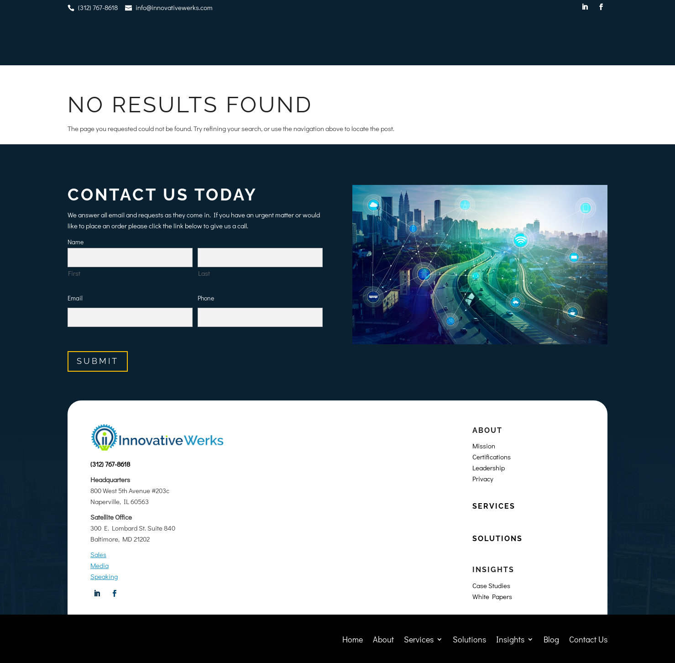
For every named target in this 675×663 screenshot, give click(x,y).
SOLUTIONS (497, 538)
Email (75, 298)
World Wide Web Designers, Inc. (369, 652)
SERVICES (493, 506)
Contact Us (588, 41)
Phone (206, 298)
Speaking (104, 576)
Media (99, 565)
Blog (551, 41)
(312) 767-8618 (110, 463)
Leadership (488, 467)
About (383, 41)
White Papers (492, 596)
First (74, 273)
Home (352, 41)
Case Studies (491, 585)
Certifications (491, 456)
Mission (483, 445)
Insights (510, 41)
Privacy (482, 478)
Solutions (469, 41)
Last (204, 273)
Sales (98, 554)
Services (419, 41)
